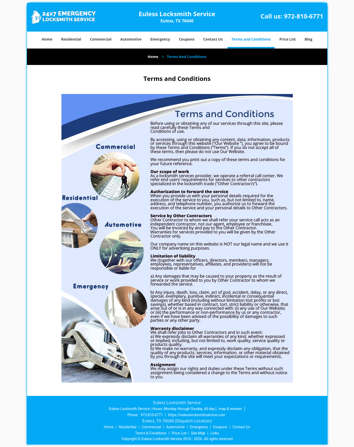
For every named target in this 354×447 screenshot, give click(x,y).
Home (47, 39)
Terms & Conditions (151, 433)
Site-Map (198, 433)
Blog (308, 39)
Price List (287, 39)
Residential (71, 39)
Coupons (186, 39)
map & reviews (231, 409)
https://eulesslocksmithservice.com (196, 415)
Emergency (160, 39)
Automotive (131, 39)
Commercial (101, 39)
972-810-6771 (303, 16)
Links (214, 433)
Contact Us (213, 39)
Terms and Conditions (250, 39)
